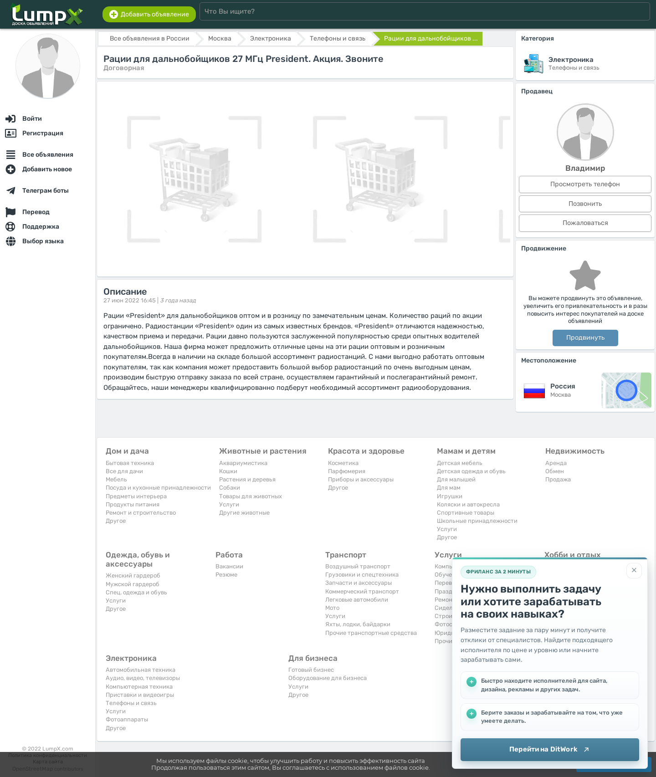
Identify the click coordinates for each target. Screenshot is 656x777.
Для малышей (456, 479)
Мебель (116, 479)
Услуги (229, 504)
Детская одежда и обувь (471, 471)
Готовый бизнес (311, 669)
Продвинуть (585, 338)
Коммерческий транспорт (362, 591)
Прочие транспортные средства (371, 632)
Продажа (558, 479)
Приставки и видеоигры (140, 694)
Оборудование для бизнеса (327, 678)
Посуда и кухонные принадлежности (158, 487)
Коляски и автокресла (468, 504)
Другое (116, 520)
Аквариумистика (243, 463)
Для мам (449, 487)
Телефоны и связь (131, 703)
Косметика (343, 463)
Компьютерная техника (139, 686)
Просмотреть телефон (585, 184)
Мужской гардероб (132, 584)
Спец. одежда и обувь (136, 592)
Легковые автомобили (356, 599)
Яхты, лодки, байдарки (357, 624)
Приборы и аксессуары (361, 479)
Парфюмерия (346, 471)
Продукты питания (132, 504)
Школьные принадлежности (477, 520)
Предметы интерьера (136, 496)
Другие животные (244, 512)
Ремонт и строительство (141, 512)
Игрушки (449, 496)
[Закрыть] (634, 570)
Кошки (228, 471)
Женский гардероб (133, 575)
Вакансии (229, 566)
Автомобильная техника (140, 669)
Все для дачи (124, 471)
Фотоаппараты (127, 719)
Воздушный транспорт (357, 566)
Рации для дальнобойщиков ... (431, 38)
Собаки (229, 487)
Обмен (554, 471)
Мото (332, 607)
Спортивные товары (465, 512)
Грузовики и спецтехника (362, 574)
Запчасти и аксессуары (358, 582)
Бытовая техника (130, 463)
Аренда (556, 463)
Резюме (226, 574)
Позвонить (585, 204)
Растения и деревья (247, 479)
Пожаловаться (585, 223)
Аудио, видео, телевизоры (143, 678)
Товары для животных (250, 496)
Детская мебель (459, 463)
